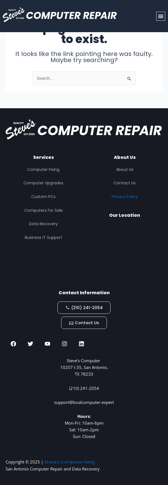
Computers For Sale (43, 210)
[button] (160, 16)
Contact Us (125, 182)
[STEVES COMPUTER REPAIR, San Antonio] (124, 253)
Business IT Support (43, 237)
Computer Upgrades (43, 182)
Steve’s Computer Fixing (69, 462)
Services (43, 157)
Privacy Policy (125, 196)
